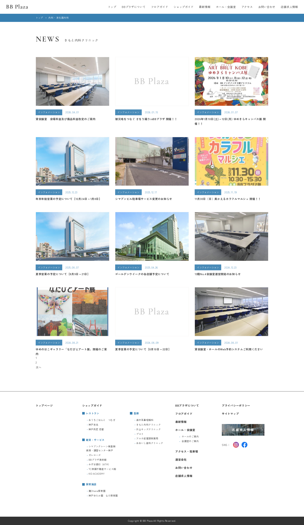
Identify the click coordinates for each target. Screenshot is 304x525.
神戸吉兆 (93, 424)
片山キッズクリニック (148, 429)
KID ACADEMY (97, 473)
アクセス (247, 7)
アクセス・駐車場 (186, 451)
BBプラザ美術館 (98, 459)
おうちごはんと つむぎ (102, 420)
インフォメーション (49, 113)
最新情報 (204, 7)
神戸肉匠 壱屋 (96, 429)
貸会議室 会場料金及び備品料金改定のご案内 (66, 120)
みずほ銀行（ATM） (100, 464)
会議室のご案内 (190, 441)
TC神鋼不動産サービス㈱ (102, 469)
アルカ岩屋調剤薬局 (147, 438)
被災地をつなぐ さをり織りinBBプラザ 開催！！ (146, 120)
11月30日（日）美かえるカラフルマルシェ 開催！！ (228, 200)
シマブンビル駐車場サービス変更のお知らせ (143, 200)
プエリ (140, 433)
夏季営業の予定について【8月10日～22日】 (143, 350)
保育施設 (91, 484)
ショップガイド (183, 7)
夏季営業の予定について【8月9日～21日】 (63, 275)
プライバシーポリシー (236, 405)
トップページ (44, 405)
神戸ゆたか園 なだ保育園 (103, 495)
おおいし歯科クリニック (149, 443)
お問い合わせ (266, 7)
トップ (112, 7)
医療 (136, 413)
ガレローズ (95, 455)
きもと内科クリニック (148, 424)
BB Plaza (17, 6)
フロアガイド (159, 7)
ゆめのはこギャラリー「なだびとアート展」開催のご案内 (71, 352)
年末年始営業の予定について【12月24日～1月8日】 (69, 200)
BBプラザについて (133, 7)
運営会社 (181, 459)
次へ (38, 367)
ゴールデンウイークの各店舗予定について (142, 275)
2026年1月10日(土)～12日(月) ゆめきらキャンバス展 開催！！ (230, 122)
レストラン (92, 413)
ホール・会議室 (226, 7)
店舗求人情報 (289, 7)
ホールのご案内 (190, 436)
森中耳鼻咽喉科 (144, 420)
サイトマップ (230, 414)
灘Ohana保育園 (97, 490)
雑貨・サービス (95, 440)
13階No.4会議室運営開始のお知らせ (218, 275)
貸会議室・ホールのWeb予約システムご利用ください (229, 350)
